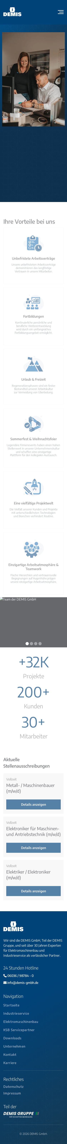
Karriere (10, 1063)
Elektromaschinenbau (20, 1022)
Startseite (11, 1005)
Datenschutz (13, 1087)
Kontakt (9, 1055)
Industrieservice (16, 1013)
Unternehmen (14, 1046)
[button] (61, 12)
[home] (16, 12)
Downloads (12, 1038)
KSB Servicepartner (19, 1030)
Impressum (12, 1093)
